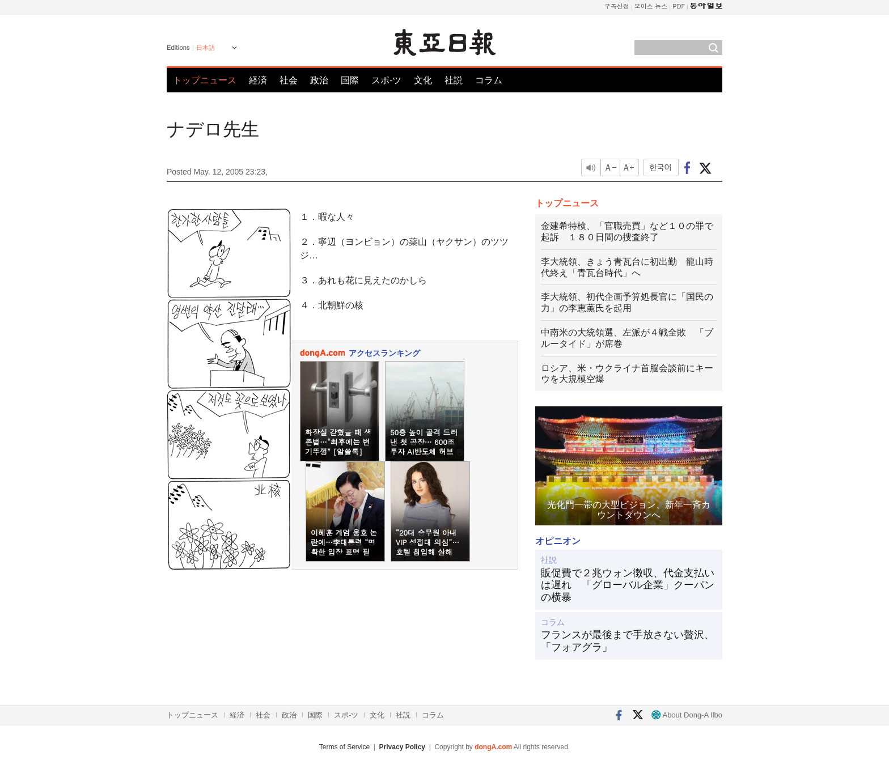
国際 (350, 80)
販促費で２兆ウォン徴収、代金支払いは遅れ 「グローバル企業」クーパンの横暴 (627, 585)
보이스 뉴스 (651, 6)
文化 (423, 80)
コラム (488, 80)
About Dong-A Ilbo (686, 715)
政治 (319, 80)
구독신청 (616, 6)
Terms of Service (344, 747)
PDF (678, 6)
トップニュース (204, 80)
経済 (258, 80)
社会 (289, 80)
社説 (453, 80)
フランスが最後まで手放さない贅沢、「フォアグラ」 (627, 641)
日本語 (205, 47)
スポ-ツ (386, 80)
